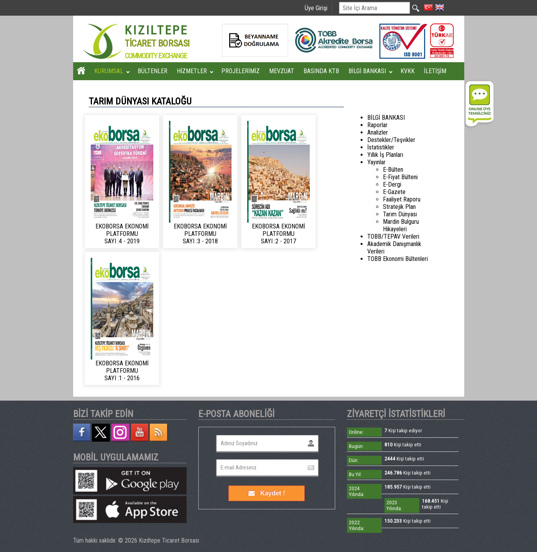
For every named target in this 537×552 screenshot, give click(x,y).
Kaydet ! (266, 493)
